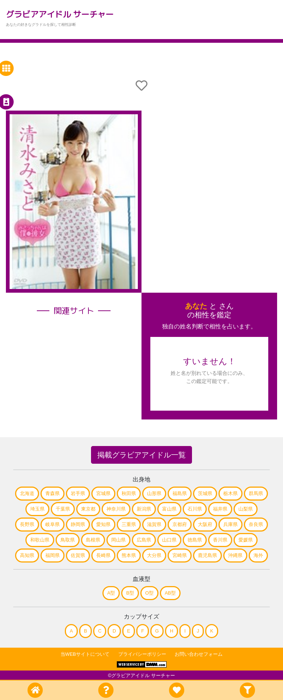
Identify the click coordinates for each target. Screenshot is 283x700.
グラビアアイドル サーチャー (59, 14)
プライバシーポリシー (142, 654)
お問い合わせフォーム (199, 654)
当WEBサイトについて (84, 654)
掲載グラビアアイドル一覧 (141, 455)
